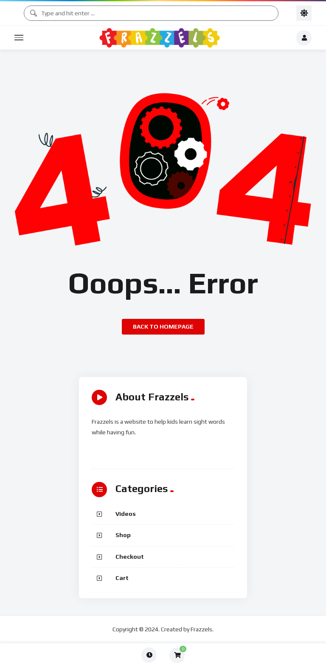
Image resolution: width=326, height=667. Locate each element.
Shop (123, 535)
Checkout (129, 556)
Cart (122, 577)
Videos (125, 513)
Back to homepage (163, 326)
